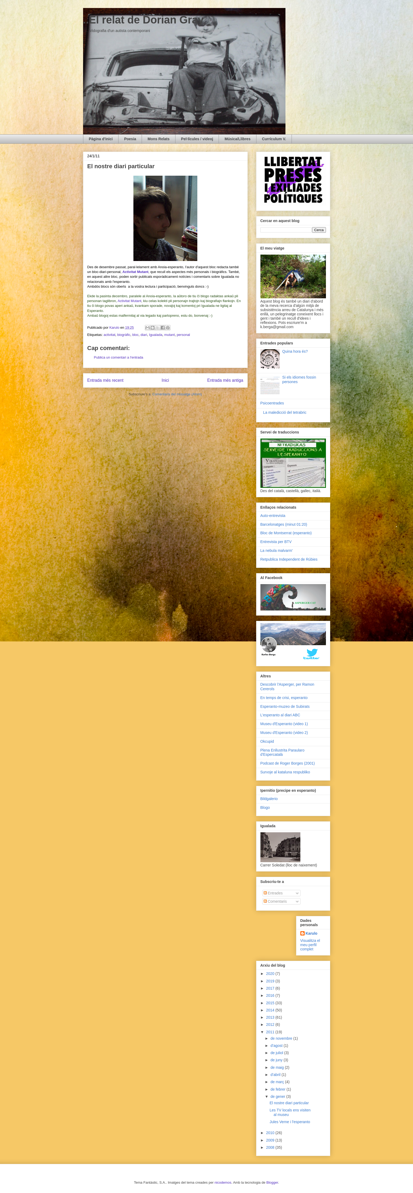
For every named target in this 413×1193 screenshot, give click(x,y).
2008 (270, 1147)
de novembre (282, 1038)
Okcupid (267, 741)
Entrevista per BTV (276, 542)
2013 (270, 1017)
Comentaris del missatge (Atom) (177, 394)
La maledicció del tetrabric (284, 412)
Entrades (273, 893)
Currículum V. (274, 139)
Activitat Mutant (129, 301)
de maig (278, 1067)
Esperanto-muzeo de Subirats (285, 706)
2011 (270, 1032)
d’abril (276, 1075)
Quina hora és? (295, 351)
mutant (169, 335)
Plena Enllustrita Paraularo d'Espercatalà (282, 752)
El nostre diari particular (289, 1103)
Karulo (311, 933)
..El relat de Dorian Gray (143, 20)
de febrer (279, 1089)
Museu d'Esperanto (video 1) (284, 724)
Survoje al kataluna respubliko (285, 772)
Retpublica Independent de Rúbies (289, 559)
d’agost (277, 1045)
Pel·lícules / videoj (197, 139)
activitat (109, 335)
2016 (270, 995)
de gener (278, 1096)
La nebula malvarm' (276, 550)
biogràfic (123, 335)
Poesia (130, 139)
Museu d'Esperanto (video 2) (284, 732)
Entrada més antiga (225, 380)
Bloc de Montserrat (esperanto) (286, 533)
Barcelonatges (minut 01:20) (283, 524)
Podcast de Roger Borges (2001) (287, 763)
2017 (270, 988)
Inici (165, 380)
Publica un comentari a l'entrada (118, 357)
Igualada (155, 335)
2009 (270, 1140)
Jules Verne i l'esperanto (289, 1122)
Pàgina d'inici (101, 139)
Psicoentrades (272, 403)
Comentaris (275, 901)
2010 (270, 1133)
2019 (270, 981)
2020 (270, 973)
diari (144, 335)
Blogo (265, 807)
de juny (277, 1060)
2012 (270, 1024)
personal (183, 335)
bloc (135, 335)
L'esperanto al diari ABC (280, 715)
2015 (270, 1003)
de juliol (277, 1053)
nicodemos (223, 1182)
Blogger (272, 1182)
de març (278, 1082)
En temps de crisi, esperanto (284, 698)
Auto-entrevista (272, 515)
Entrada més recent (105, 380)
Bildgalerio (269, 799)
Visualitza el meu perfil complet (310, 944)
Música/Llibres (237, 139)
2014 (270, 1010)
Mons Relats (158, 139)
